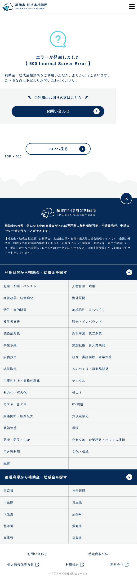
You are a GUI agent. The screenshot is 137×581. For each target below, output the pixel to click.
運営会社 (117, 564)
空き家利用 (12, 451)
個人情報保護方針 (20, 564)
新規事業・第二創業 (87, 333)
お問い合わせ (37, 554)
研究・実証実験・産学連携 (92, 357)
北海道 (8, 526)
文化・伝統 (80, 451)
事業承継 (10, 345)
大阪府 (8, 514)
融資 (7, 463)
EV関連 (77, 404)
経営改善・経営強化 (18, 298)
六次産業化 (80, 416)
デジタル (78, 380)
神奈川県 (78, 490)
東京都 (8, 490)
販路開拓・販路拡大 (18, 416)
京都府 (77, 514)
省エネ (77, 392)
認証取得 (10, 369)
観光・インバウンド (87, 321)
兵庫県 (8, 538)
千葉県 (8, 502)
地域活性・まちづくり (88, 310)
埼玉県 (77, 502)
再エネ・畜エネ (15, 404)
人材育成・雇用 (83, 286)
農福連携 (10, 428)
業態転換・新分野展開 (88, 345)
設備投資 (10, 357)
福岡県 (77, 538)
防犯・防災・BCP (17, 440)
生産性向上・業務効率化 (22, 380)
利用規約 (72, 564)
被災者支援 (12, 321)
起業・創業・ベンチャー (22, 286)
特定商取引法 (98, 554)
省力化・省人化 (15, 392)
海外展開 (78, 298)
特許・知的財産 (15, 310)
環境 (75, 428)
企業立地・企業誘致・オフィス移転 (98, 440)
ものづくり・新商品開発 (90, 369)
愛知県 (77, 526)
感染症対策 (12, 333)
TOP (8, 156)
